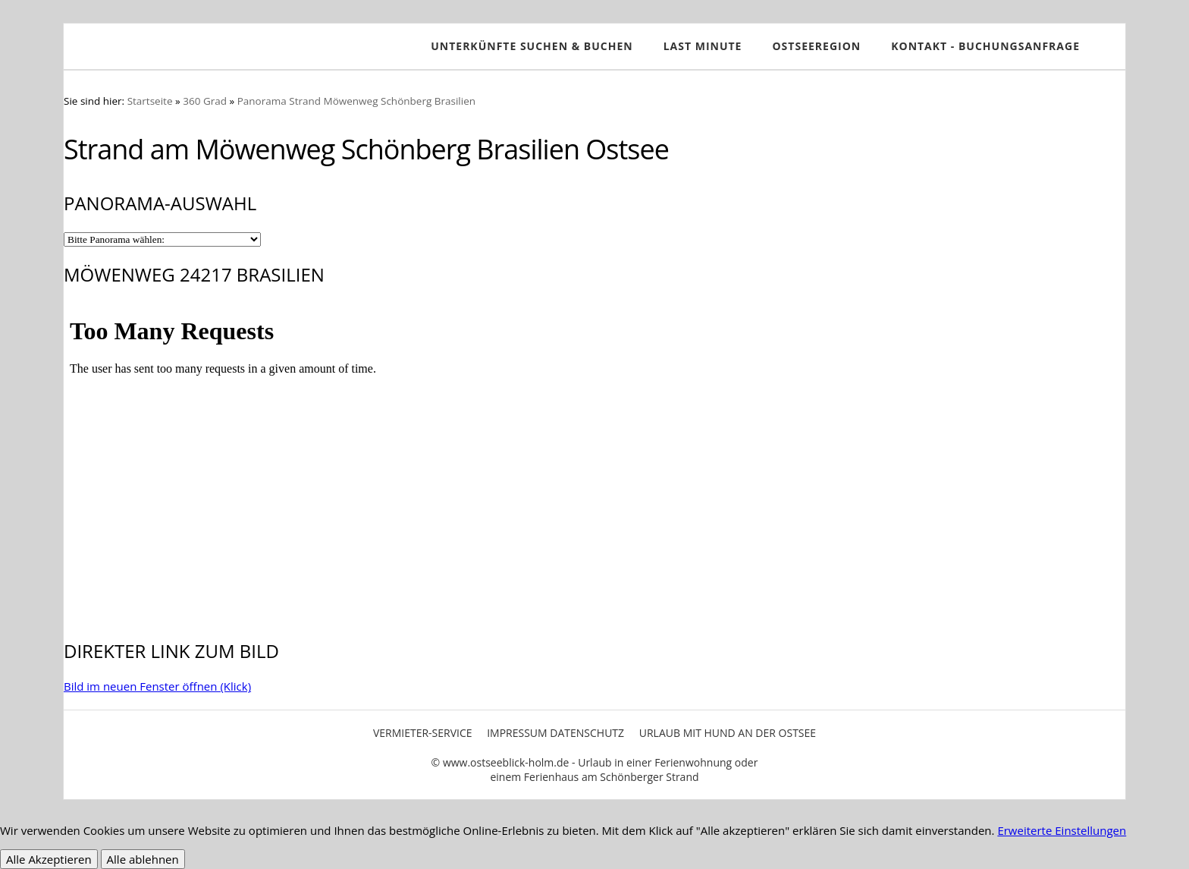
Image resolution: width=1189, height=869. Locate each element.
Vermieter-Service (422, 733)
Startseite (150, 101)
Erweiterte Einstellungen (1061, 830)
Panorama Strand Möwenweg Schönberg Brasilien (356, 101)
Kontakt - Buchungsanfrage (985, 46)
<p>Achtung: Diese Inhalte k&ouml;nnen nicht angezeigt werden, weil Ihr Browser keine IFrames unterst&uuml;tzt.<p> (594, 460)
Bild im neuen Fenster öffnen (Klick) (157, 686)
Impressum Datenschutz (555, 733)
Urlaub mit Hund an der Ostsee (727, 733)
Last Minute (703, 46)
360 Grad (205, 101)
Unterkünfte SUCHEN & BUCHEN (531, 46)
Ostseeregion (816, 46)
